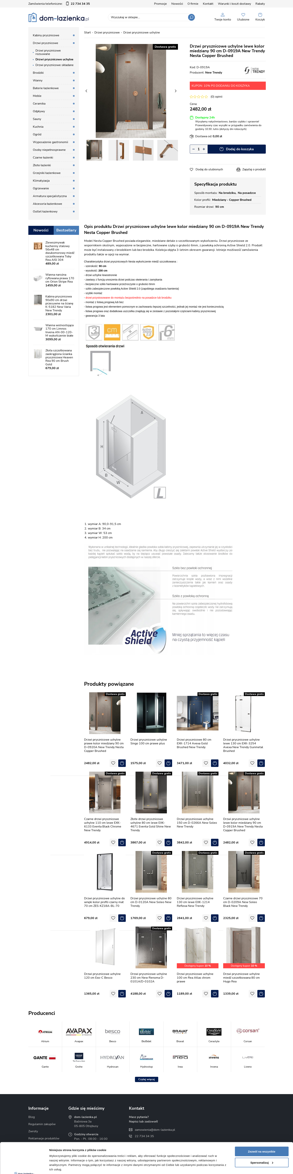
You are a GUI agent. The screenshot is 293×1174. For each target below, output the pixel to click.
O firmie (193, 4)
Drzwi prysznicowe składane (54, 65)
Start (87, 32)
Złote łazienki (42, 165)
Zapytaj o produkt (254, 169)
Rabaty (260, 4)
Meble (37, 96)
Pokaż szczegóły (60, 1166)
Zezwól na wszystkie (261, 1120)
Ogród (37, 134)
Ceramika (39, 104)
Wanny (37, 80)
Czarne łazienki (43, 157)
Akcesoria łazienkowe (47, 204)
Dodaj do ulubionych (209, 169)
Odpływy (39, 111)
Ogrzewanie (41, 188)
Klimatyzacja (41, 181)
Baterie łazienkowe (46, 88)
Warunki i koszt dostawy (234, 4)
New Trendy (213, 73)
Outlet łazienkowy (45, 211)
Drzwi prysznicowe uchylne (54, 59)
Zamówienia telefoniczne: (59, 4)
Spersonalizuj (261, 1131)
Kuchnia (38, 127)
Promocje (160, 4)
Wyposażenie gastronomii (50, 142)
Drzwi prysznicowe (45, 43)
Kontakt (208, 4)
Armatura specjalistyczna (50, 196)
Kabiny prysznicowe (46, 35)
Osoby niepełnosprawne (49, 150)
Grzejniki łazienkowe (47, 173)
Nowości (177, 4)
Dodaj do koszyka (240, 149)
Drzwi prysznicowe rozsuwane (48, 52)
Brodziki (38, 73)
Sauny (37, 119)
